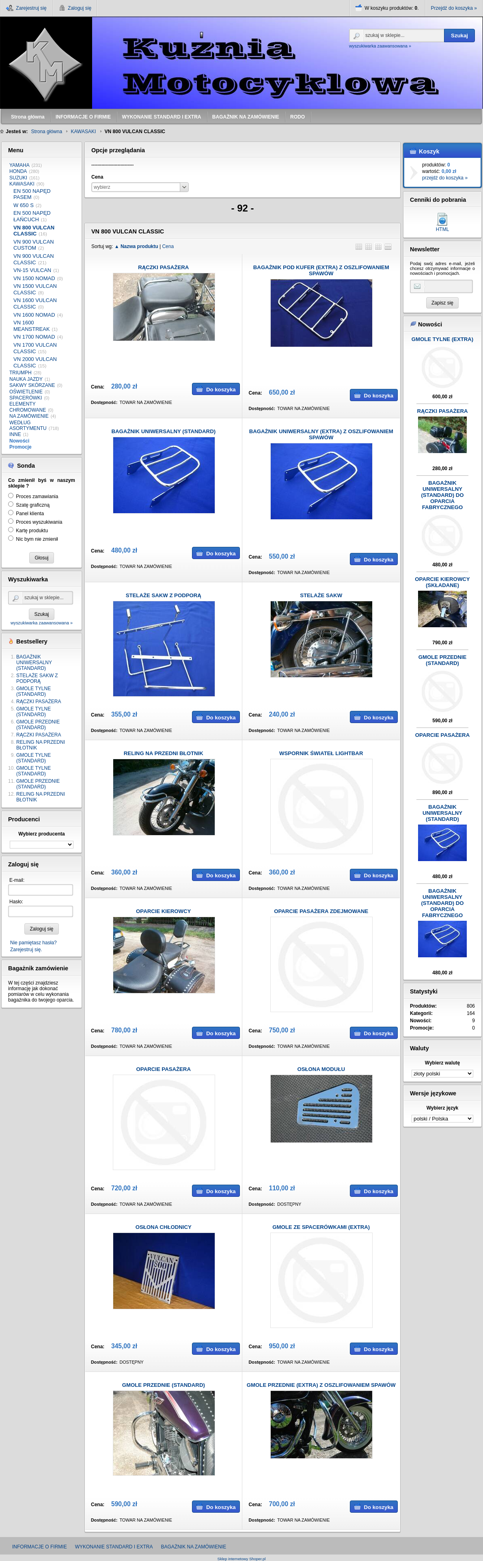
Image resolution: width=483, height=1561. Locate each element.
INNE (15, 434)
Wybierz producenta (41, 834)
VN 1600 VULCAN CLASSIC (35, 303)
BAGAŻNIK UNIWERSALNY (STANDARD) (34, 662)
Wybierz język (442, 1108)
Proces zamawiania (37, 496)
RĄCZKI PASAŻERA (38, 701)
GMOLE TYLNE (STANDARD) (33, 691)
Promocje (20, 447)
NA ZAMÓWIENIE (29, 416)
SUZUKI (18, 178)
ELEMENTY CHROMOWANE (27, 406)
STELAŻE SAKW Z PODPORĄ (37, 678)
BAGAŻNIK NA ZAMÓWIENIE (193, 1547)
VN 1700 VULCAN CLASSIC (35, 348)
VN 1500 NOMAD (34, 278)
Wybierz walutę (442, 1063)
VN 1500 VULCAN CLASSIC (35, 289)
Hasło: (16, 902)
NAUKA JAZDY (26, 379)
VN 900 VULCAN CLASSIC (33, 259)
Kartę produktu (32, 530)
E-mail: (16, 880)
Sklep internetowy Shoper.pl (242, 1559)
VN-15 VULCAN (32, 270)
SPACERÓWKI (25, 398)
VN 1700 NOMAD (34, 337)
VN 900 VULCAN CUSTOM (33, 245)
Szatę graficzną (33, 505)
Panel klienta (30, 513)
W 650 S (23, 205)
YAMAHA (19, 165)
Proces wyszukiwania (39, 522)
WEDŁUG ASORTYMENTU (28, 425)
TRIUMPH (20, 373)
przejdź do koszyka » (445, 178)
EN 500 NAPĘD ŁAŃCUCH (32, 216)
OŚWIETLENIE (26, 392)
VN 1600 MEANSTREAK (31, 326)
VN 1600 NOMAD (34, 315)
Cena (168, 246)
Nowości (19, 441)
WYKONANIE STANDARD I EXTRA (114, 1547)
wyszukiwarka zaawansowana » (380, 45)
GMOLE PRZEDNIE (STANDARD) (38, 724)
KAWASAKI (21, 184)
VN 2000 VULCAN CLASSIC (35, 362)
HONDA (18, 171)
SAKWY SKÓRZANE (32, 385)
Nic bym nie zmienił (37, 539)
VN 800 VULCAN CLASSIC (33, 231)
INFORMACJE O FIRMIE (39, 1547)
